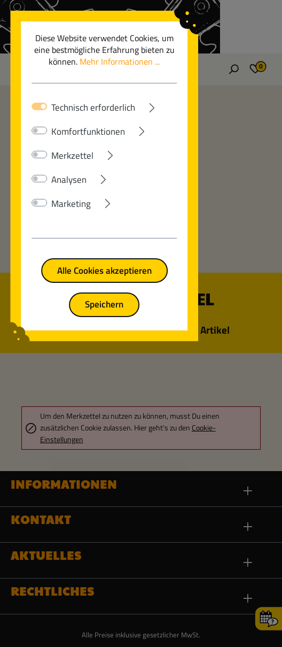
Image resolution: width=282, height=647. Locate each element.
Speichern (141, 292)
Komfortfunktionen (91, 120)
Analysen (72, 168)
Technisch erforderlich (96, 96)
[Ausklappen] (192, 93)
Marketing (74, 192)
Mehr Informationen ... (194, 49)
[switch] (43, 118)
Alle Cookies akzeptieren (141, 258)
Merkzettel (75, 144)
